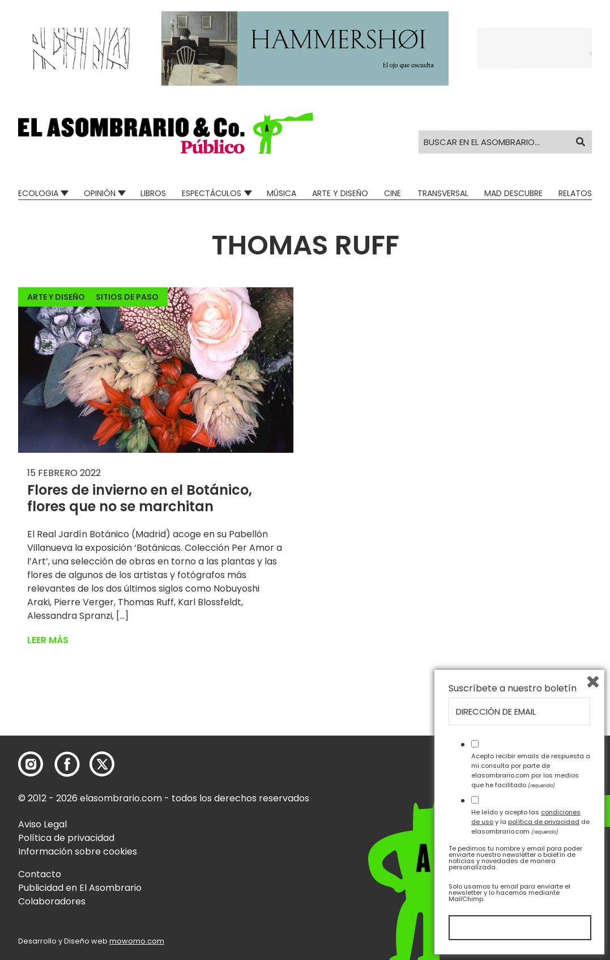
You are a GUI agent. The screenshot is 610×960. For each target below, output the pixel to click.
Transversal (442, 193)
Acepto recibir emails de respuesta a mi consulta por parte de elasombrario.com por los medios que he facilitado (530, 770)
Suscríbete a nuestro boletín (513, 688)
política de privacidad (543, 821)
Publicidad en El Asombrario (80, 887)
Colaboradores (52, 901)
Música (281, 193)
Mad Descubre (513, 193)
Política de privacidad (66, 837)
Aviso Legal (42, 824)
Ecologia (38, 193)
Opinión (100, 193)
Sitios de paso (127, 297)
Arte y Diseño (340, 193)
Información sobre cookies (77, 851)
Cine (392, 193)
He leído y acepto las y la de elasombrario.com (530, 822)
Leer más (48, 640)
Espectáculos (211, 193)
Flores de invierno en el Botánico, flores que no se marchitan (139, 498)
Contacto (39, 874)
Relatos (575, 193)
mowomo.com (136, 941)
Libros (153, 193)
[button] (165, 133)
